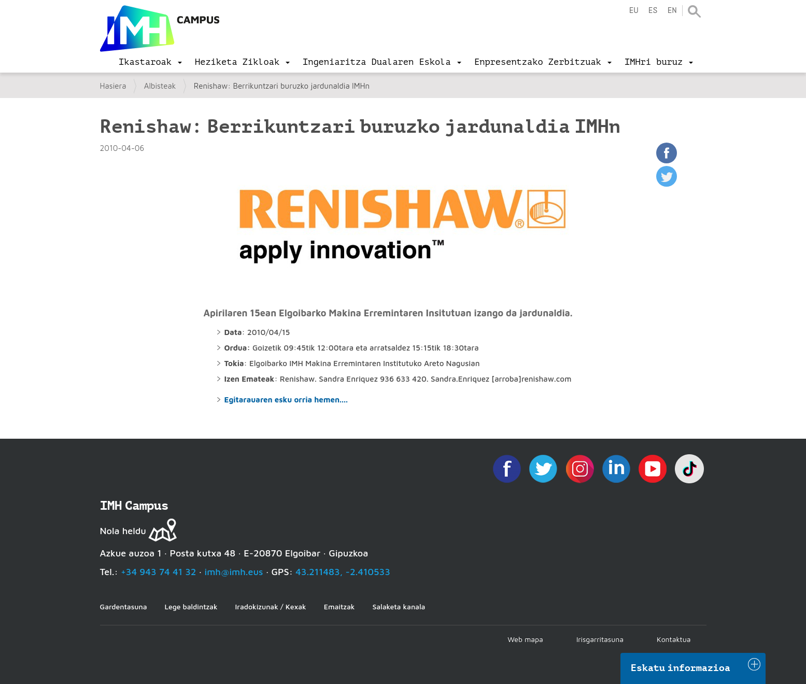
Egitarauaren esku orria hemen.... (286, 399)
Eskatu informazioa (680, 668)
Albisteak (160, 85)
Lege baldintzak (190, 606)
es (652, 10)
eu (633, 10)
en (671, 10)
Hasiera (113, 85)
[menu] (150, 62)
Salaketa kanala (398, 606)
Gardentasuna (123, 606)
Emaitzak (339, 606)
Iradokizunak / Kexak (270, 606)
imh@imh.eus (234, 571)
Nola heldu (123, 530)
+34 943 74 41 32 (158, 571)
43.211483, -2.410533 (342, 571)
